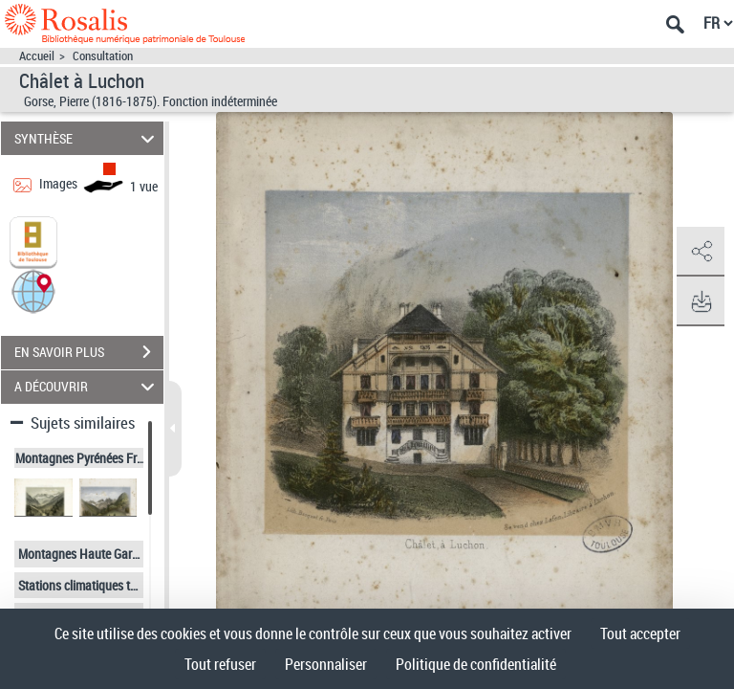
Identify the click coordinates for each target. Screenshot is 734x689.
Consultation (103, 56)
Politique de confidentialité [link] (476, 664)
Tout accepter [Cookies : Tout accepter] (640, 633)
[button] (33, 289)
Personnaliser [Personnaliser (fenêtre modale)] (326, 664)
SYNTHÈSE (87, 138)
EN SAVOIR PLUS (88, 352)
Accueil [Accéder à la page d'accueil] (36, 56)
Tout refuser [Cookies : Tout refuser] (220, 664)
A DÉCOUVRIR (87, 387)
